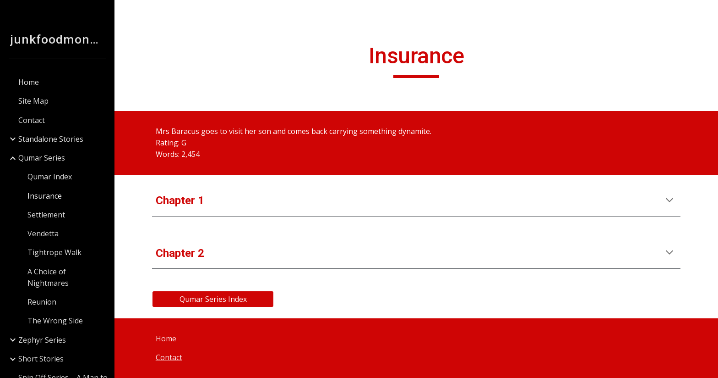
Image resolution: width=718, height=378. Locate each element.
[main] (416, 60)
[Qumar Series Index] (212, 299)
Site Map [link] (33, 101)
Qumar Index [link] (49, 177)
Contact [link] (31, 120)
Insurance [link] (44, 196)
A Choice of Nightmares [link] (48, 277)
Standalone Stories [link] (50, 139)
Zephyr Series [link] (42, 340)
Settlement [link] (46, 215)
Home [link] (28, 82)
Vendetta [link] (43, 233)
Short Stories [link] (41, 359)
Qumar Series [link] (41, 158)
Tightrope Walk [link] (54, 252)
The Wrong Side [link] (55, 321)
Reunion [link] (41, 302)
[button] (707, 13)
